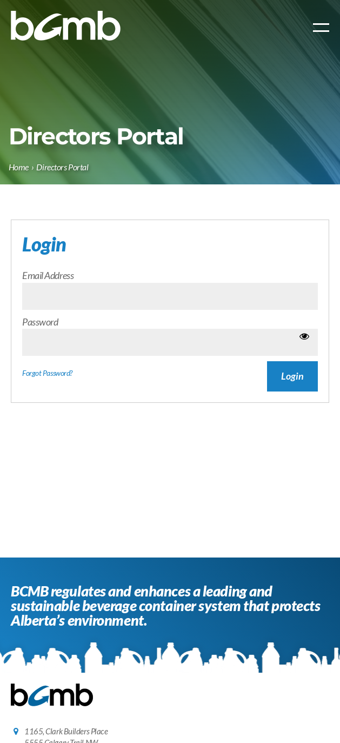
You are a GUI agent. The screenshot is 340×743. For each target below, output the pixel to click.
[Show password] (304, 335)
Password (40, 322)
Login (292, 376)
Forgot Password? (47, 373)
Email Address (48, 275)
